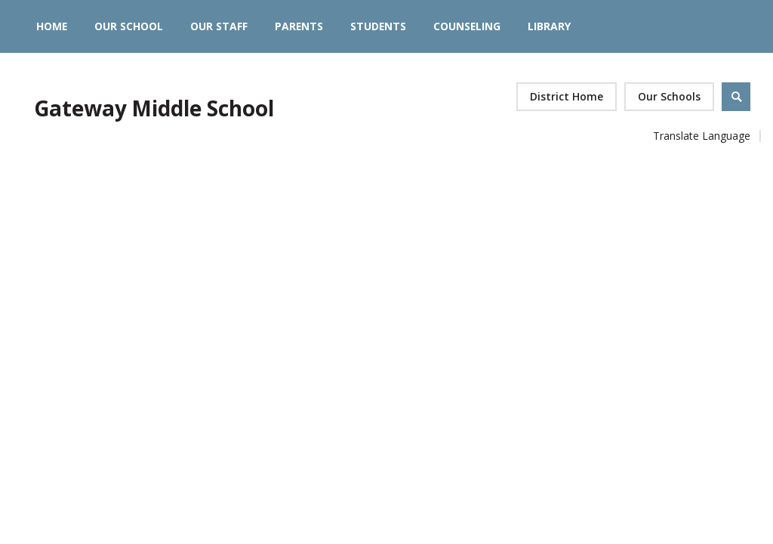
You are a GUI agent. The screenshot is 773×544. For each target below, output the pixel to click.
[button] (669, 96)
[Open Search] (736, 96)
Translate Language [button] (701, 135)
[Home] (52, 26)
